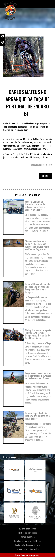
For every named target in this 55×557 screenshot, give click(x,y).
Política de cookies (27, 536)
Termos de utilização (27, 528)
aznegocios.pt (34, 555)
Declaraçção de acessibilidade (27, 545)
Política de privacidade (27, 532)
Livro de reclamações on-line (27, 549)
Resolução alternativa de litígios (27, 541)
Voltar (45, 176)
